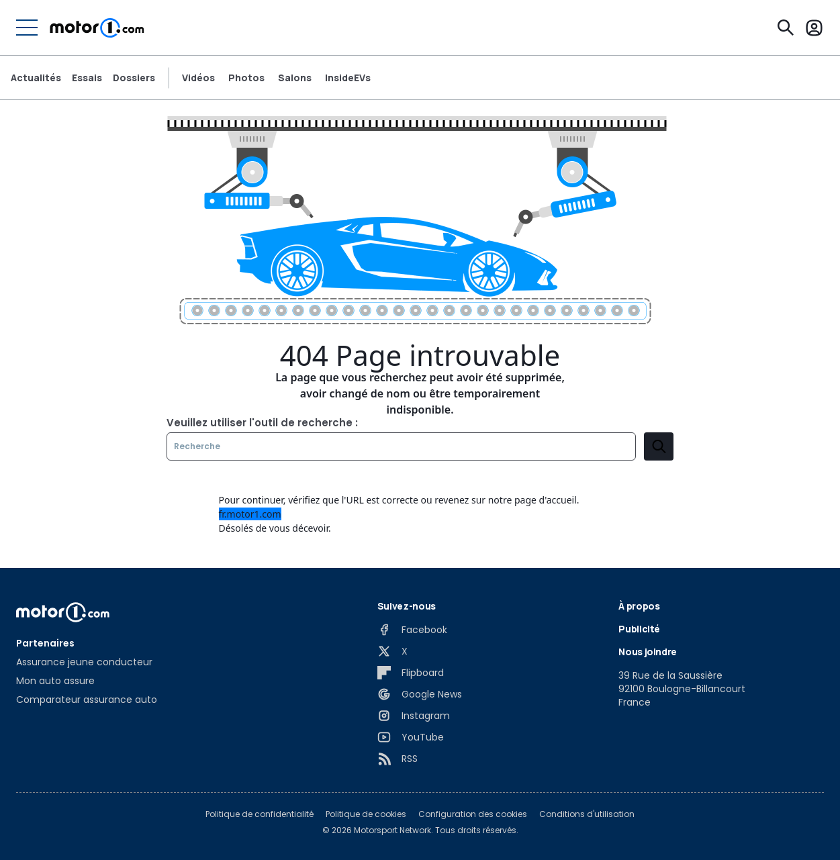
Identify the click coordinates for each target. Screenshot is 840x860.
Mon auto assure (55, 680)
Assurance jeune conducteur (84, 662)
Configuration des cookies (472, 814)
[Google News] (419, 694)
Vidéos (198, 78)
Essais (87, 78)
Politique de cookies (366, 814)
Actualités (36, 78)
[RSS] (397, 758)
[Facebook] (412, 629)
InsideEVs (348, 78)
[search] (658, 446)
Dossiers (134, 78)
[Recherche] (786, 27)
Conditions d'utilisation (587, 814)
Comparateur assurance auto (86, 699)
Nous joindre (647, 651)
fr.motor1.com (250, 514)
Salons (295, 78)
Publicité (639, 628)
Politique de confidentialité (259, 814)
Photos (246, 78)
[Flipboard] (410, 672)
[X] (392, 651)
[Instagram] (413, 715)
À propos (638, 606)
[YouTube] (410, 737)
